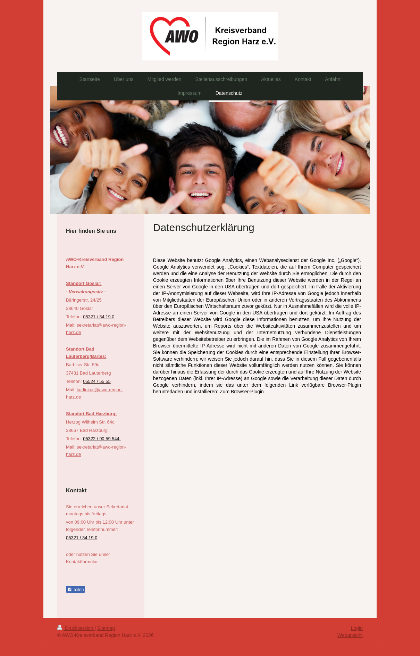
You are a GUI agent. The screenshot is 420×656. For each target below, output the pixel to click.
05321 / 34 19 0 (98, 316)
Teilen (75, 589)
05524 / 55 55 (97, 381)
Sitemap (106, 628)
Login (357, 628)
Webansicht (350, 635)
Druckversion (75, 628)
